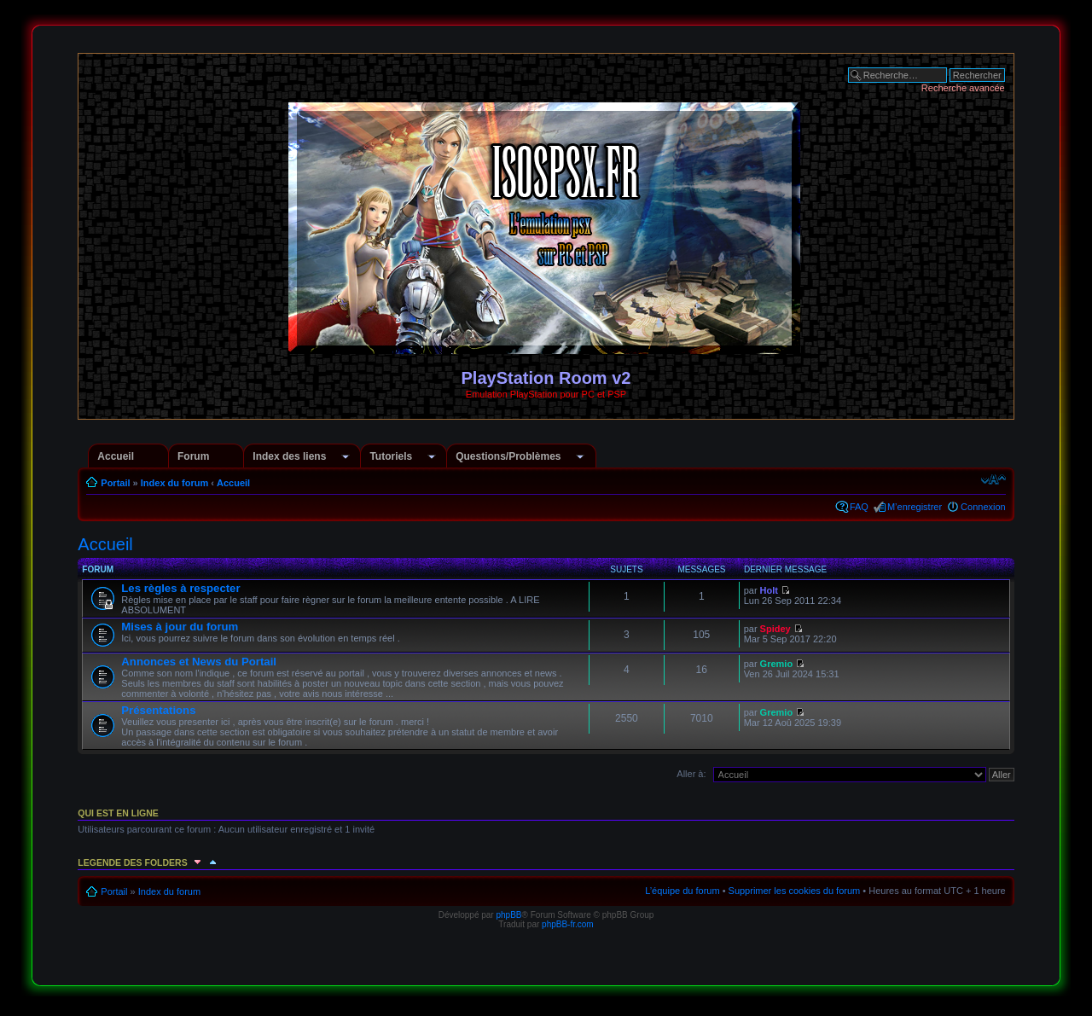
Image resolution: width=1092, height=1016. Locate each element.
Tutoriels (390, 456)
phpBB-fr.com (568, 924)
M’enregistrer (914, 507)
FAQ (859, 507)
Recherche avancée (963, 88)
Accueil (115, 456)
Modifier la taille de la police (993, 479)
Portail (115, 483)
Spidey (775, 629)
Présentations (158, 710)
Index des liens (289, 456)
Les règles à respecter (180, 588)
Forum (193, 456)
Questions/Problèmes (508, 456)
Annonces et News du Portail (198, 661)
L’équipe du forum (682, 890)
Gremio (776, 664)
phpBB (508, 915)
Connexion (983, 507)
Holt (769, 590)
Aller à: (691, 774)
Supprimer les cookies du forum (795, 890)
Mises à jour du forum (179, 626)
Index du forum (174, 483)
